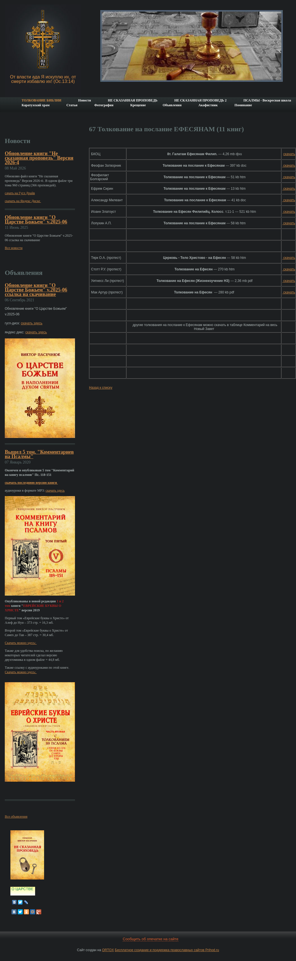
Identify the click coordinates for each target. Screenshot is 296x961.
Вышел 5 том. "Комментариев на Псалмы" (39, 454)
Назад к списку (100, 388)
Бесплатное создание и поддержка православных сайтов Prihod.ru (167, 950)
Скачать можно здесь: (21, 643)
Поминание (243, 105)
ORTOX (108, 950)
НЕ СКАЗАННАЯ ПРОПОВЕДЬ (133, 100)
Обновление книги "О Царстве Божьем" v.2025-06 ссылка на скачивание (36, 289)
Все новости (13, 248)
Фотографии (103, 105)
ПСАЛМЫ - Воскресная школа (267, 100)
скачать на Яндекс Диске (23, 201)
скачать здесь (31, 323)
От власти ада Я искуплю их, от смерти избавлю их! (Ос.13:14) (43, 79)
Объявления (172, 105)
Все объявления (16, 816)
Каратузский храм (35, 105)
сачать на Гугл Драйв (20, 193)
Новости (84, 100)
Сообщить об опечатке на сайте (150, 939)
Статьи (71, 105)
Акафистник (208, 105)
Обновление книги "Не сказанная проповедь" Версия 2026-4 (39, 158)
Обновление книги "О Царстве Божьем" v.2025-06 (36, 219)
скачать (289, 154)
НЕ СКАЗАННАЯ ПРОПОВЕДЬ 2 (200, 100)
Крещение (138, 105)
